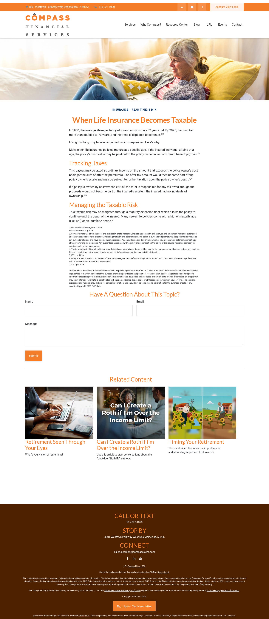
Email (140, 301)
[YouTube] (192, 3)
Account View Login (227, 3)
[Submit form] (33, 356)
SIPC (87, 616)
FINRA (81, 616)
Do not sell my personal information (223, 590)
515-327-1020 (104, 3)
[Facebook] (202, 3)
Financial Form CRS (137, 566)
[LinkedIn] (181, 3)
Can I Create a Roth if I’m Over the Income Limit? (125, 445)
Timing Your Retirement (196, 442)
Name (29, 301)
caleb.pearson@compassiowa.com (134, 551)
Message (31, 324)
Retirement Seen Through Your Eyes (55, 445)
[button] (130, 21)
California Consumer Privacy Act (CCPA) (122, 590)
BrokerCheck (163, 572)
